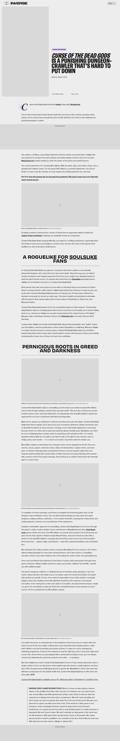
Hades (58, 104)
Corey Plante (59, 94)
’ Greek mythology (31, 235)
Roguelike (76, 279)
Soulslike (83, 256)
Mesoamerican (27, 161)
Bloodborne (75, 104)
